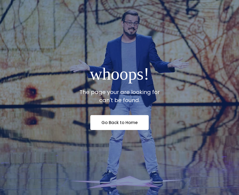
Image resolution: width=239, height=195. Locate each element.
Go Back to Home (119, 122)
